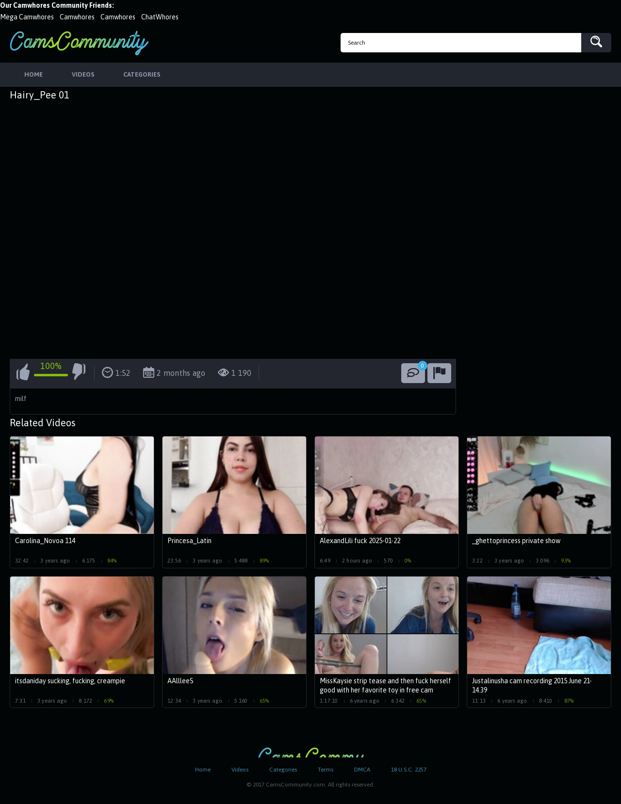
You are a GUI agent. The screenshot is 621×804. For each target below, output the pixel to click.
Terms (325, 769)
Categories (283, 769)
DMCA (362, 769)
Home (203, 769)
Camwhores (77, 17)
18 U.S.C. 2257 (408, 769)
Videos (239, 769)
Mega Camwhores (27, 17)
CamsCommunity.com (79, 43)
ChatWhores (160, 17)
